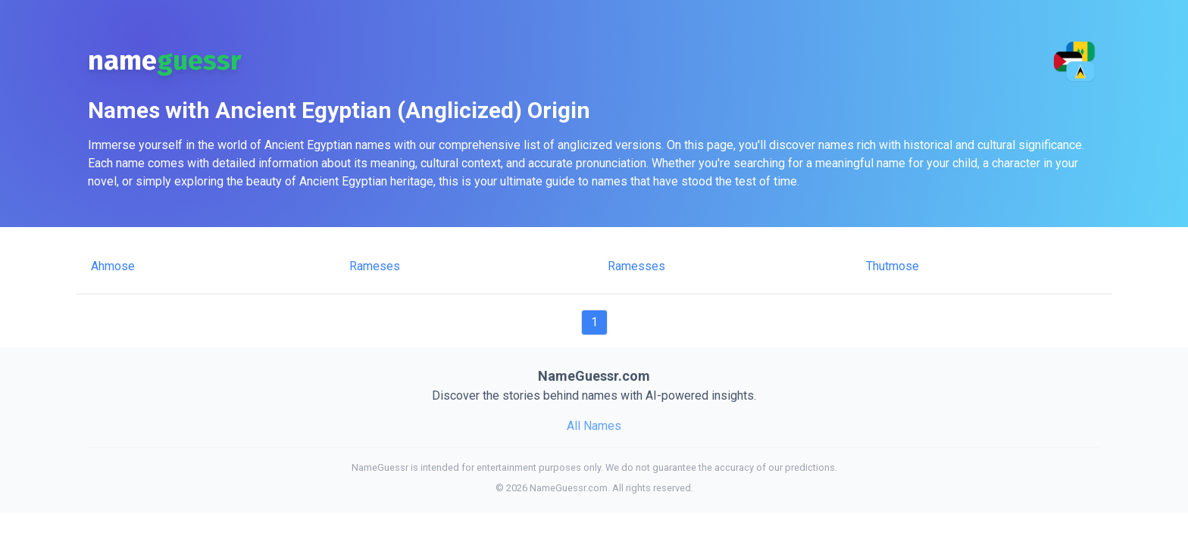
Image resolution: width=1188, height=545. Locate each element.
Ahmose (113, 266)
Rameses (374, 266)
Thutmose (892, 266)
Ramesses (636, 266)
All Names (594, 426)
